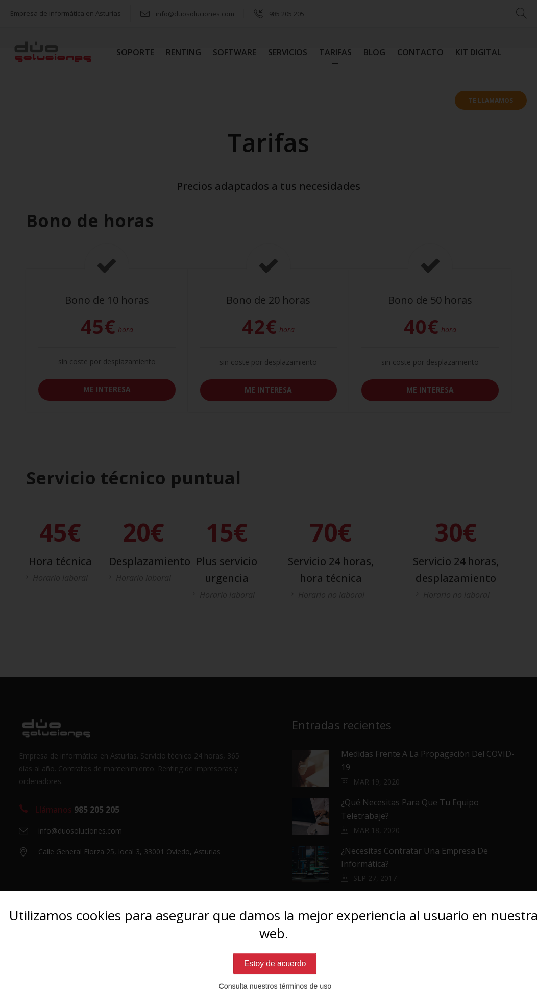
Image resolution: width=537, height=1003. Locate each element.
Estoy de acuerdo (275, 963)
